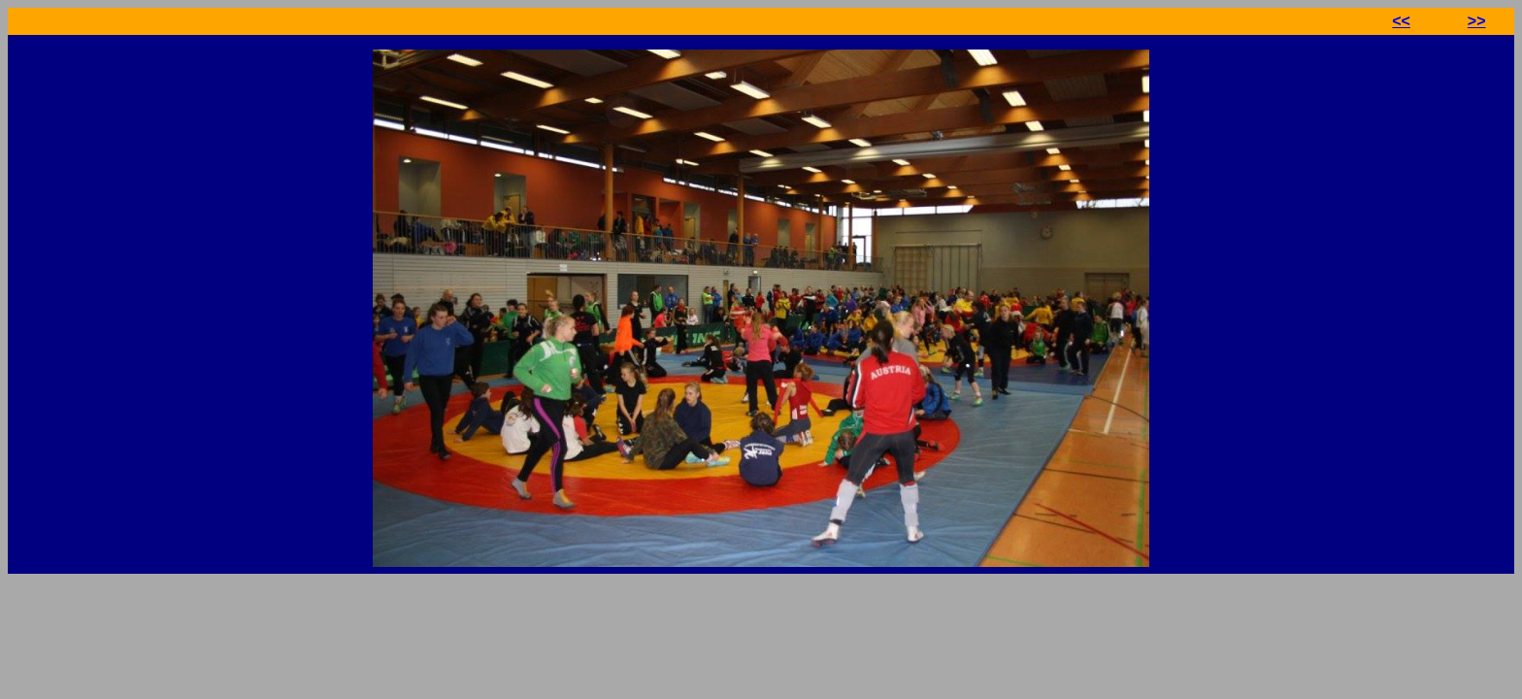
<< (1401, 21)
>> (1477, 21)
